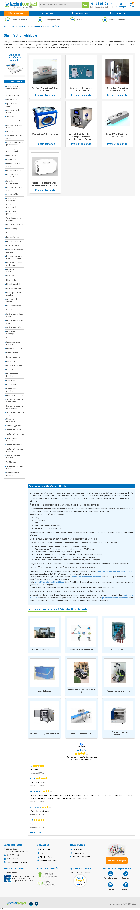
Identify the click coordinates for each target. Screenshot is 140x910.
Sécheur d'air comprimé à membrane (15, 400)
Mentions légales (47, 857)
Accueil (6, 26)
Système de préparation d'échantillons (118, 733)
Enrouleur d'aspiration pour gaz (14, 250)
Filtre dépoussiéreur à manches (14, 293)
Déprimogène (11, 232)
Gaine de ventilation (13, 309)
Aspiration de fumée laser (14, 126)
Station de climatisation (11, 420)
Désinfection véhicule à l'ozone (45, 134)
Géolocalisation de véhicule (81, 649)
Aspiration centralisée (14, 120)
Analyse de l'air (11, 99)
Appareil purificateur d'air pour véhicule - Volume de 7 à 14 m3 (45, 184)
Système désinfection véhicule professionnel (45, 89)
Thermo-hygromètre (14, 425)
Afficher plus (36, 832)
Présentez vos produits (82, 857)
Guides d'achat (78, 853)
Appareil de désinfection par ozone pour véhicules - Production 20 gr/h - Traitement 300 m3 (81, 138)
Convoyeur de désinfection (81, 733)
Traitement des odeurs (15, 433)
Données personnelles (48, 861)
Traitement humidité (14, 444)
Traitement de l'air (36, 26)
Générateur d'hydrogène (10, 332)
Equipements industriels (19, 26)
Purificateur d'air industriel (12, 389)
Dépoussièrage (11, 228)
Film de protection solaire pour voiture (81, 691)
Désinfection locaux (13, 241)
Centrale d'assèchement (12, 182)
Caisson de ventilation (14, 159)
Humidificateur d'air (13, 356)
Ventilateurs (11, 461)
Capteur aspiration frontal (13, 164)
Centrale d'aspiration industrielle (14, 175)
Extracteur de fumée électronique (14, 263)
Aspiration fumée (12, 131)
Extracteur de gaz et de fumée (15, 270)
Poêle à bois (10, 380)
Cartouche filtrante (13, 170)
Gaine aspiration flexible (12, 300)
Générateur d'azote (13, 327)
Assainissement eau (118, 649)
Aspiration (10, 116)
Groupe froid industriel (14, 348)
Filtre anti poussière (13, 288)
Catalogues (77, 849)
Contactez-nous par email (16, 862)
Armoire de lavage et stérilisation (44, 733)
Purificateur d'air (12, 384)
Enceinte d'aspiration (14, 245)
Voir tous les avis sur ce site (82, 759)
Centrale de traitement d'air (15, 188)
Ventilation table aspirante (12, 473)
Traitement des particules (12, 439)
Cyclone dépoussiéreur (14, 224)
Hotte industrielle (13, 352)
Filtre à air (10, 275)
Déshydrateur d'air (13, 237)
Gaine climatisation (13, 305)
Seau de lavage (44, 690)
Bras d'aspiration (12, 155)
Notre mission (45, 849)
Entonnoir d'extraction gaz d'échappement (14, 257)
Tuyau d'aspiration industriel (13, 456)
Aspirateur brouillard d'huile (14, 111)
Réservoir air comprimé (14, 395)
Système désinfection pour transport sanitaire (81, 89)
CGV (41, 853)
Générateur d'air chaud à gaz (14, 321)
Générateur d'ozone (13, 337)
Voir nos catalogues (116, 860)
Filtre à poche (11, 279)
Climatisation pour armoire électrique (13, 87)
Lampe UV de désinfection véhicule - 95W (117, 135)
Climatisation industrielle (11, 199)
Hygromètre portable (14, 365)
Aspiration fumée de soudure (14, 136)
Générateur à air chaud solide (14, 315)
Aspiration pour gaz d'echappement (13, 149)
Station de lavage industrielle (44, 649)
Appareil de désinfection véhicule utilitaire (117, 89)
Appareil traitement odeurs (118, 690)
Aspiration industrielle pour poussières (14, 143)
